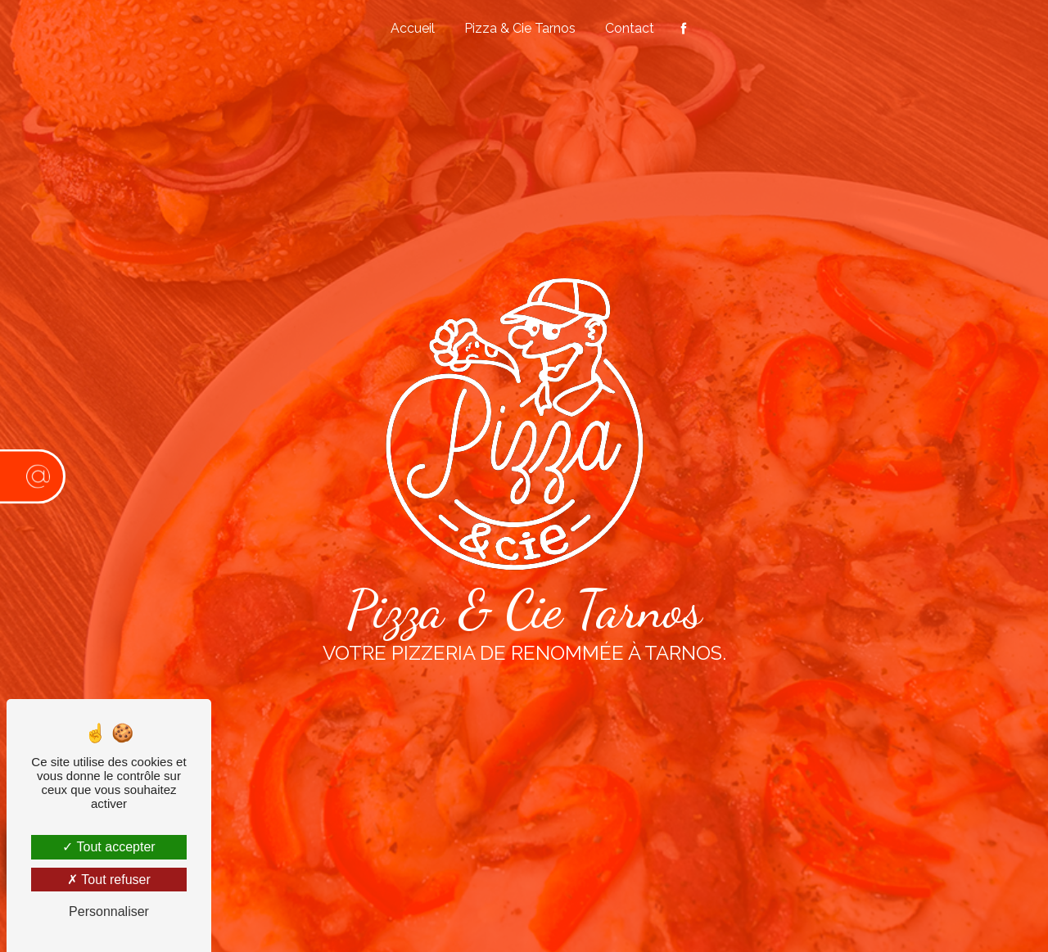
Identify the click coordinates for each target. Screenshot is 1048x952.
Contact (629, 28)
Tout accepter (108, 847)
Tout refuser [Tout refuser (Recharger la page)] (109, 880)
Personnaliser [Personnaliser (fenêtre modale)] (109, 911)
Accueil (413, 28)
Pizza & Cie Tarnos (520, 28)
